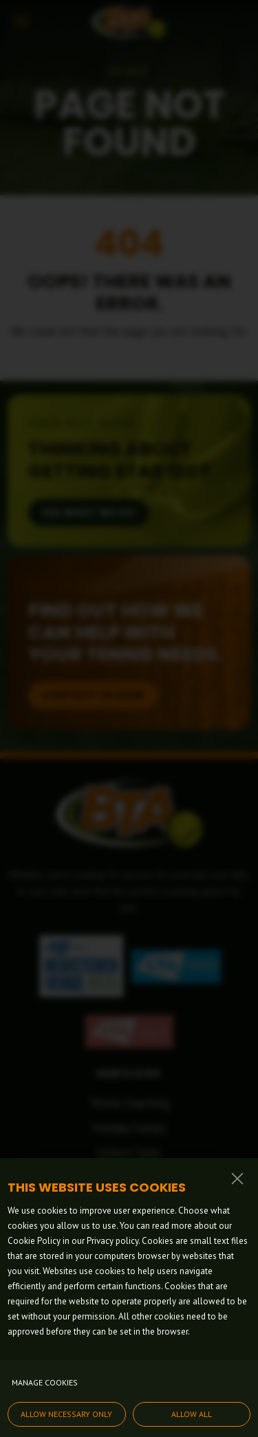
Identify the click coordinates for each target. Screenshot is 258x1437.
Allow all (191, 1414)
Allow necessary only (66, 1414)
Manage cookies (45, 1382)
